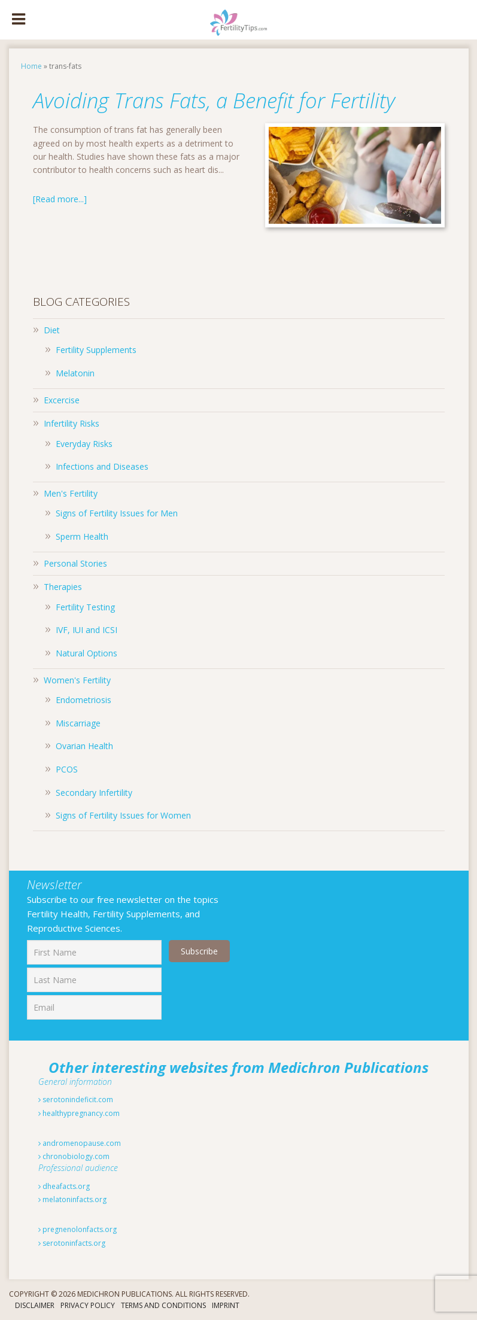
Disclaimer (34, 1305)
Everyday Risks (84, 443)
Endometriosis (83, 699)
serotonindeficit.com (75, 1099)
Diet (52, 330)
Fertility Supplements (96, 349)
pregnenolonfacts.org (77, 1229)
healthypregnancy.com (79, 1113)
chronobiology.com (74, 1156)
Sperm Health (82, 536)
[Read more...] (60, 199)
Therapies (63, 586)
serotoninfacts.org (71, 1243)
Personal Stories (75, 563)
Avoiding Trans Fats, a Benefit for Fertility (222, 100)
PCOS (67, 769)
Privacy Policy (87, 1305)
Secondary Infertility (94, 792)
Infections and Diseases (102, 466)
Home (31, 66)
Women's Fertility (77, 680)
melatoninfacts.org (72, 1199)
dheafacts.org (64, 1186)
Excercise (62, 400)
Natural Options (86, 653)
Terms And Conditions (163, 1305)
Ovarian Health (84, 746)
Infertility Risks (71, 423)
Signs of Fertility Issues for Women (123, 815)
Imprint (225, 1305)
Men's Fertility (71, 493)
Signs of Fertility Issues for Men (117, 513)
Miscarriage (78, 723)
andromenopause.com (79, 1143)
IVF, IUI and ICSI (86, 629)
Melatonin (75, 373)
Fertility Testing (85, 607)
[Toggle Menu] (18, 19)
